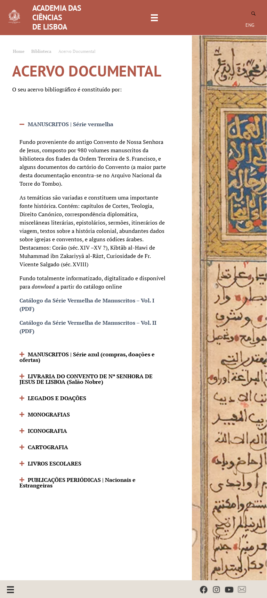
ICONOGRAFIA (47, 431)
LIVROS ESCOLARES (54, 463)
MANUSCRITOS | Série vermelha (70, 124)
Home (18, 51)
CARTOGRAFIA (48, 447)
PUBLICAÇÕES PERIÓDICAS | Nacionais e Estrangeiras (77, 482)
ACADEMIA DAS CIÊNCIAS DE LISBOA (56, 17)
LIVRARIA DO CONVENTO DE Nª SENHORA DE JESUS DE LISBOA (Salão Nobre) (86, 379)
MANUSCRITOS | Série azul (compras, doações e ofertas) (87, 357)
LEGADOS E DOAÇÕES (57, 398)
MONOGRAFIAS (49, 414)
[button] (93, 124)
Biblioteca (41, 51)
